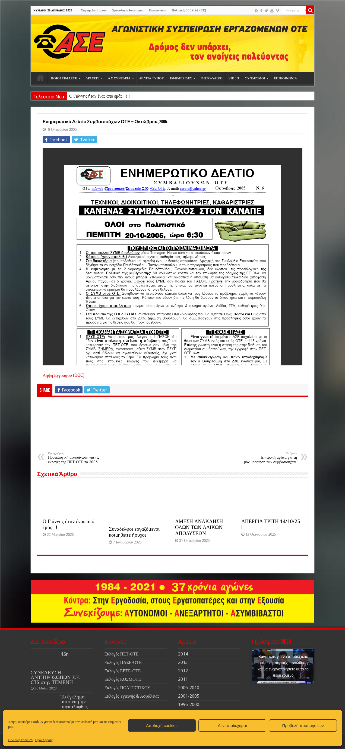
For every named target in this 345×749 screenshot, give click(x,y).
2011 (183, 679)
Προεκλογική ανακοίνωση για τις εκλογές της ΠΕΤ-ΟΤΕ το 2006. (76, 458)
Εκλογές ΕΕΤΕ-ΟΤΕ (123, 670)
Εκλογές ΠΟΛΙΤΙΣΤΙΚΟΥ (127, 687)
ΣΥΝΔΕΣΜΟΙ (255, 78)
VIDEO (234, 78)
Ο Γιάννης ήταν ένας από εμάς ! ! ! (99, 96)
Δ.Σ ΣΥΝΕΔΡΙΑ (119, 78)
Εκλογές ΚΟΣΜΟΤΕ (123, 679)
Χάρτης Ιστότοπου (93, 10)
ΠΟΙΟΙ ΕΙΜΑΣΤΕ (64, 78)
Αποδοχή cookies (162, 725)
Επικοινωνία (157, 10)
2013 (183, 662)
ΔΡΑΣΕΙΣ (92, 78)
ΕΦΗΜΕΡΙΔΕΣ (181, 78)
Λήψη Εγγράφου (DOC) (63, 375)
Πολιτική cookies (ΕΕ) (189, 10)
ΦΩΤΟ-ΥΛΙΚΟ (212, 78)
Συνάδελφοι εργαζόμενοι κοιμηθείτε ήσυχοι (134, 532)
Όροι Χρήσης (44, 740)
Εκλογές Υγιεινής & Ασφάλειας (132, 696)
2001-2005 (188, 696)
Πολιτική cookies (20, 740)
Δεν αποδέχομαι (232, 725)
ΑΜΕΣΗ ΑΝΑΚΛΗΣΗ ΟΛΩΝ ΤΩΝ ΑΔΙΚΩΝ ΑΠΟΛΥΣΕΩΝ (199, 527)
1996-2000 (188, 704)
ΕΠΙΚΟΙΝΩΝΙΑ (285, 78)
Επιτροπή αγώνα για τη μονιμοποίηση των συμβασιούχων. (269, 458)
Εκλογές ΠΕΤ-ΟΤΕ (122, 654)
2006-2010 (188, 687)
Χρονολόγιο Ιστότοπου (127, 10)
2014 (183, 654)
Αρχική (40, 77)
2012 (183, 670)
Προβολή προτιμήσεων (303, 725)
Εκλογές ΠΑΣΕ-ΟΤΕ (123, 662)
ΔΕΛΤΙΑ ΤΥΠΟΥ (151, 78)
